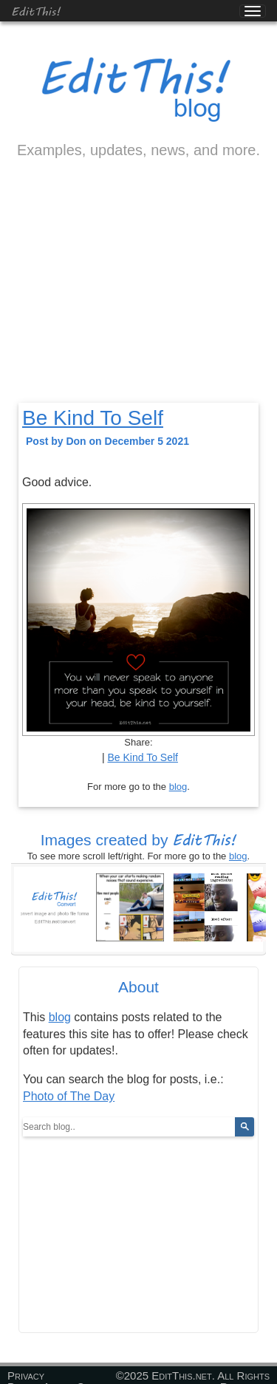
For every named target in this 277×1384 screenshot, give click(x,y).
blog (178, 786)
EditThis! (36, 10)
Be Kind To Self (92, 417)
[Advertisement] (138, 293)
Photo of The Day (68, 1096)
